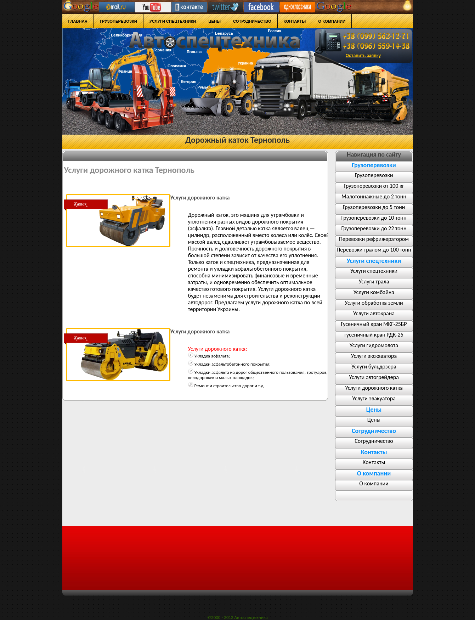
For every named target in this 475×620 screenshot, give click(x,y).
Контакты (374, 462)
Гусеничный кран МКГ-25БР (374, 324)
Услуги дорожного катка (374, 387)
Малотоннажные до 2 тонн (373, 196)
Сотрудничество (374, 441)
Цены (373, 419)
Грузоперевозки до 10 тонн (374, 217)
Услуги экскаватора (374, 356)
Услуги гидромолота (374, 345)
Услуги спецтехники (373, 270)
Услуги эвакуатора (374, 398)
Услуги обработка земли (374, 302)
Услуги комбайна (374, 292)
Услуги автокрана (374, 313)
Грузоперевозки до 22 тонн (374, 228)
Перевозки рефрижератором (374, 239)
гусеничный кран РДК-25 (373, 334)
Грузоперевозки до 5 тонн (374, 207)
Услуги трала (374, 281)
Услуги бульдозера (373, 366)
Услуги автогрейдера (374, 377)
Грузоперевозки (374, 175)
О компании (374, 483)
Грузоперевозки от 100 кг (374, 185)
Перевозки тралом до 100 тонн (374, 249)
